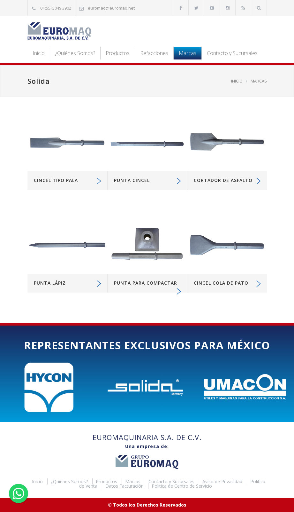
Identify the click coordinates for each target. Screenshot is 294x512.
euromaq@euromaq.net (111, 8)
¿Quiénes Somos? (75, 53)
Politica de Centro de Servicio (182, 486)
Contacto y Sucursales (232, 53)
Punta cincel (132, 180)
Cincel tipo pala (56, 180)
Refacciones (154, 53)
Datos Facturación (125, 486)
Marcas (187, 53)
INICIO (237, 81)
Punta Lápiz (50, 283)
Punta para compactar (145, 283)
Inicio (39, 53)
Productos (118, 53)
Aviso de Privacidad (223, 481)
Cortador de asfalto (223, 180)
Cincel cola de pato (221, 283)
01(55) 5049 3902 (55, 8)
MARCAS (259, 81)
